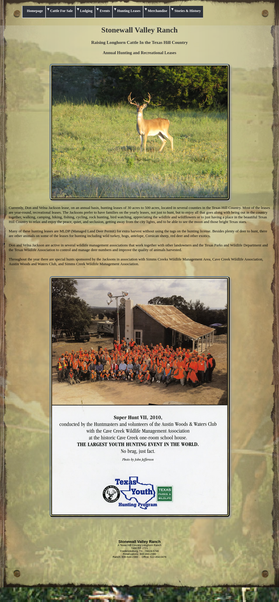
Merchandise (157, 11)
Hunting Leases (129, 11)
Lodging (86, 11)
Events (105, 11)
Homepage (35, 11)
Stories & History (187, 11)
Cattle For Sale (61, 11)
